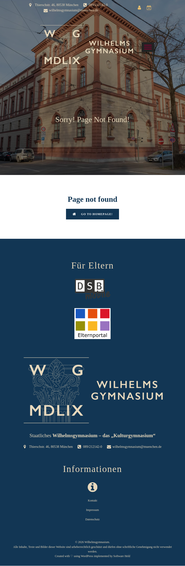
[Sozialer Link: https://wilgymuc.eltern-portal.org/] (140, 7)
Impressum (92, 510)
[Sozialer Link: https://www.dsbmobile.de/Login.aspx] (150, 7)
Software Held (121, 556)
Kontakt (92, 500)
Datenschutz (92, 519)
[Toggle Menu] (148, 47)
